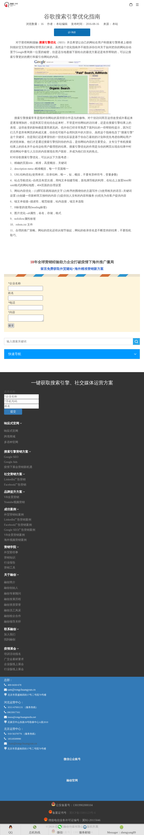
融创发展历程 (12, 599)
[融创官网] (71, 791)
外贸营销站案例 (14, 514)
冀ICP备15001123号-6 (82, 812)
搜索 (136, 341)
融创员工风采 (12, 610)
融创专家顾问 (12, 593)
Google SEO (11, 456)
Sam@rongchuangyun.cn (22, 743)
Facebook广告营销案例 (18, 524)
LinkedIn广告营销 (15, 479)
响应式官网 (11, 430)
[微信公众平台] (72, 770)
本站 (115, 24)
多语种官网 (11, 442)
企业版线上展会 (14, 664)
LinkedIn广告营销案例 (17, 519)
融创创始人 (11, 587)
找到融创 (9, 639)
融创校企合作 (12, 616)
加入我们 (9, 634)
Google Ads (11, 461)
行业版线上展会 (14, 669)
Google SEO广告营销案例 (19, 529)
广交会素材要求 (14, 659)
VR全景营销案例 (14, 534)
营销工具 (9, 567)
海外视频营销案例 (15, 539)
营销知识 (9, 557)
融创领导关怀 (12, 621)
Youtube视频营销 (14, 502)
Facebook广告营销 (15, 484)
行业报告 (9, 562)
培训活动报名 (12, 653)
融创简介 (9, 582)
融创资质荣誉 (12, 604)
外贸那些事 (11, 552)
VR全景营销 (11, 497)
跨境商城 (9, 436)
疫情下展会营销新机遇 (18, 467)
